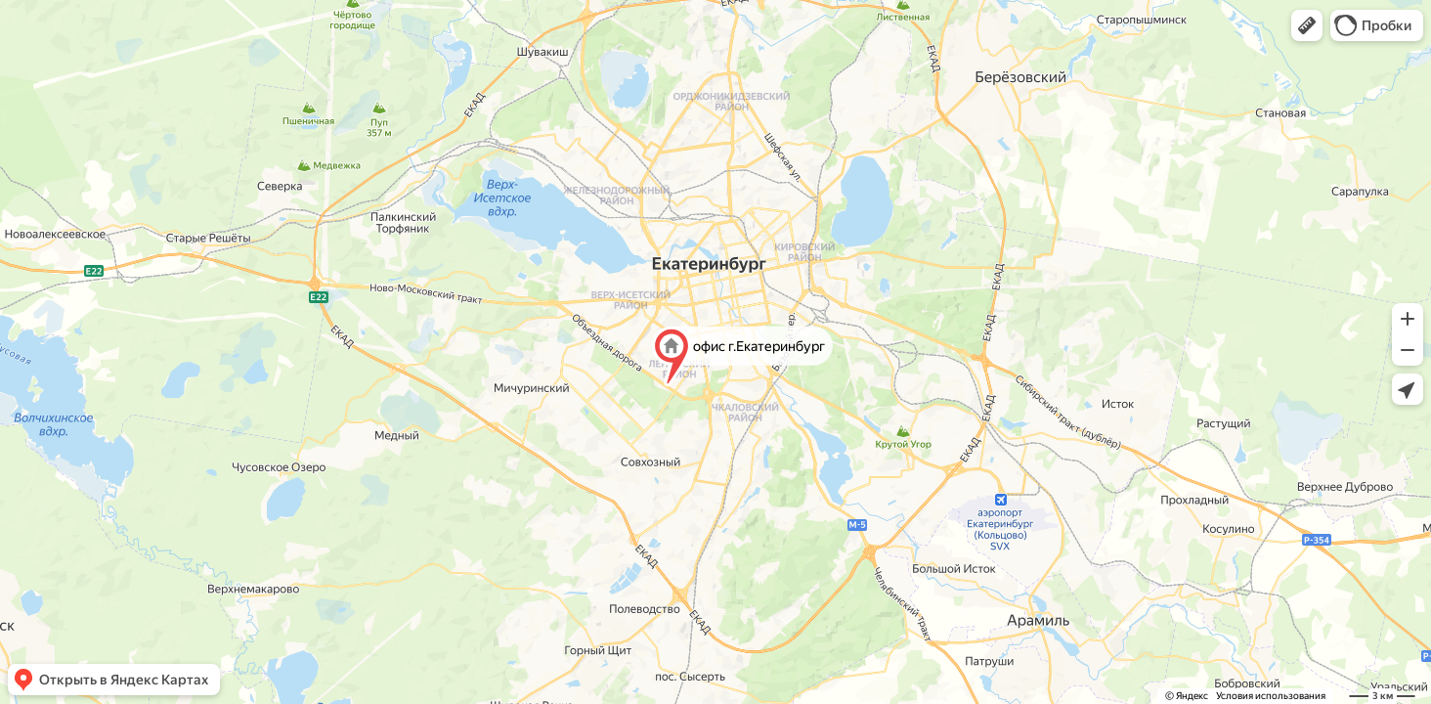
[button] (1307, 25)
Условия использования (1270, 695)
